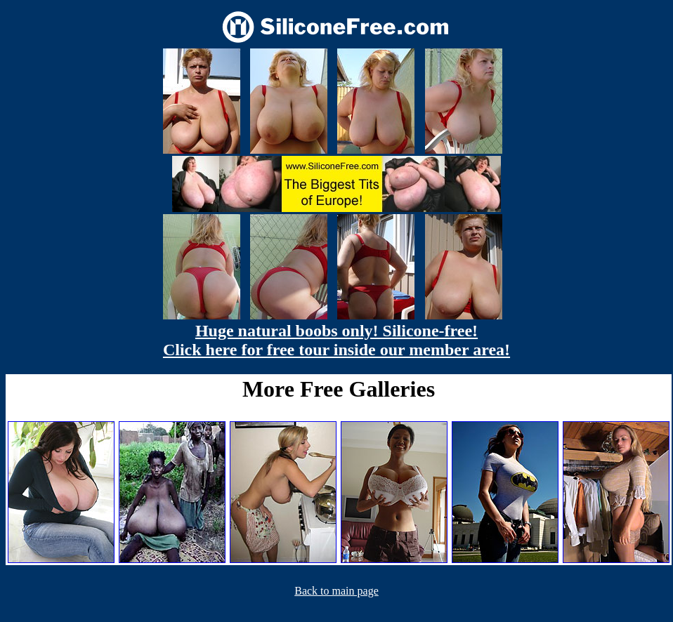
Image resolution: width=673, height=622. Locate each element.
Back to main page (336, 591)
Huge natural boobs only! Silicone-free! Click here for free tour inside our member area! (336, 340)
